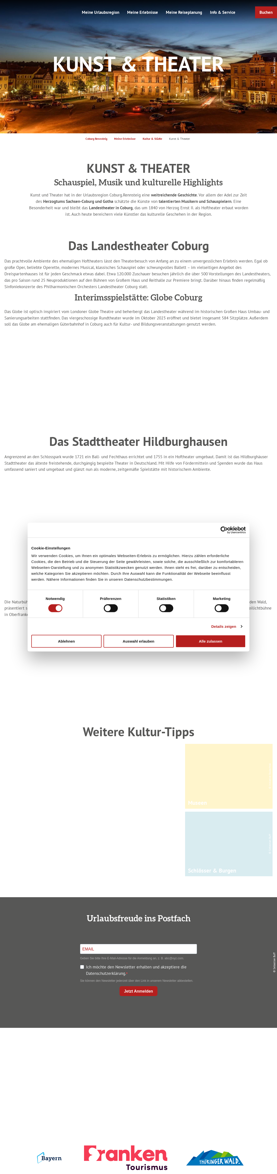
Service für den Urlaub (229, 1070)
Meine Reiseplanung (184, 12)
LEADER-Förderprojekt (230, 1078)
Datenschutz (230, 1052)
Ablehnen (66, 641)
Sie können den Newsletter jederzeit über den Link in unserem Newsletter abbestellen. (136, 980)
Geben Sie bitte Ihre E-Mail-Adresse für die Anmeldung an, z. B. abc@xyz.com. (132, 958)
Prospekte (137, 1061)
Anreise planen (137, 1044)
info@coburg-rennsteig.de (52, 1079)
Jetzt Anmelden (138, 991)
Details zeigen (223, 626)
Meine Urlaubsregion (100, 12)
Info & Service (222, 12)
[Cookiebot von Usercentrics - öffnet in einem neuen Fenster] (224, 530)
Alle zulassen (210, 641)
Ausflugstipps (137, 1070)
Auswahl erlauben (138, 641)
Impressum (230, 1044)
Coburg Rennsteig (96, 138)
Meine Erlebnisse (142, 12)
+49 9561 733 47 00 (50, 1072)
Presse (230, 1061)
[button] (266, 12)
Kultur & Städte (152, 138)
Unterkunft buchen (137, 1052)
